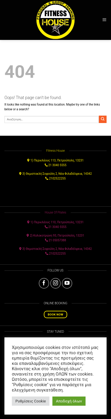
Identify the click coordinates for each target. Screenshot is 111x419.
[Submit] (103, 119)
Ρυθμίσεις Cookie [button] (30, 401)
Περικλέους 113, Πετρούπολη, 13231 (58, 160)
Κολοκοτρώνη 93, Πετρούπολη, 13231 (58, 235)
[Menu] (104, 19)
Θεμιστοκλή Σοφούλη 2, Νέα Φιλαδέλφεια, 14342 (59, 173)
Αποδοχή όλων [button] (69, 401)
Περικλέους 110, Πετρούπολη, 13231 (58, 222)
